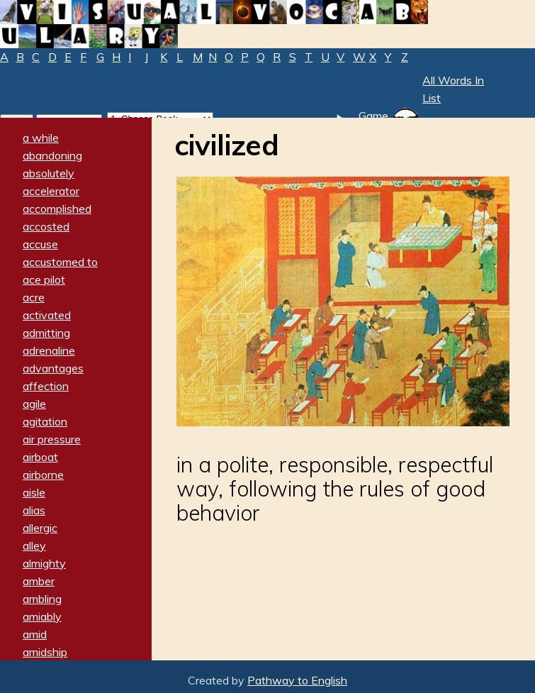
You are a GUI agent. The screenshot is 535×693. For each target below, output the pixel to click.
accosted (46, 226)
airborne (43, 474)
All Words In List (453, 89)
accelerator (51, 191)
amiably (42, 616)
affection (46, 386)
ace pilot (44, 279)
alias (34, 510)
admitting (46, 333)
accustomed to (60, 262)
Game (373, 116)
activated (47, 315)
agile (34, 404)
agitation (45, 421)
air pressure (52, 439)
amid (35, 634)
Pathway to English (297, 680)
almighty (44, 563)
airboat (40, 457)
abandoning (52, 155)
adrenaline (49, 350)
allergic (40, 528)
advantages (53, 368)
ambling (42, 599)
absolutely (48, 173)
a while (41, 138)
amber (39, 581)
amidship (45, 652)
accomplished (57, 208)
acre (34, 297)
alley (34, 545)
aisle (34, 492)
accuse (40, 244)
